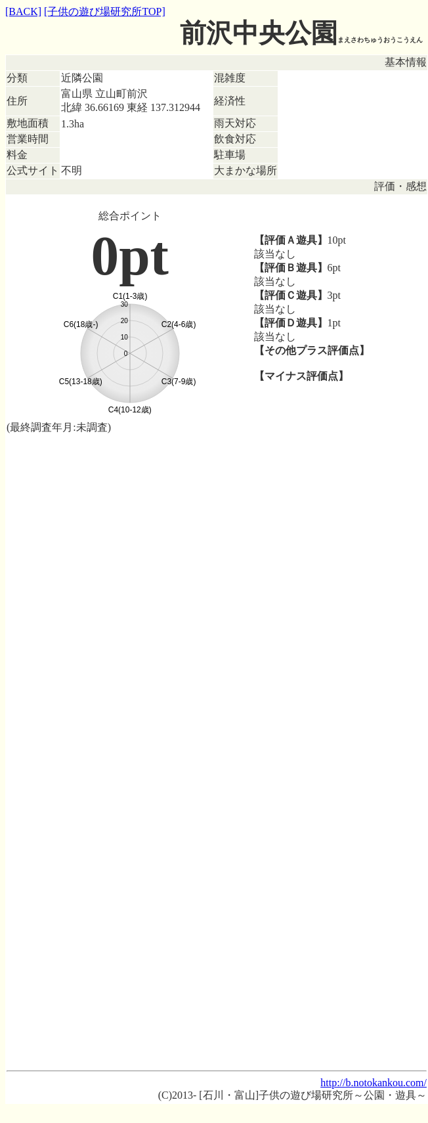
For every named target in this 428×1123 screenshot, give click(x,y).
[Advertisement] (217, 537)
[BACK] (23, 11)
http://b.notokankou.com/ (373, 1082)
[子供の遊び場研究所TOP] (104, 11)
